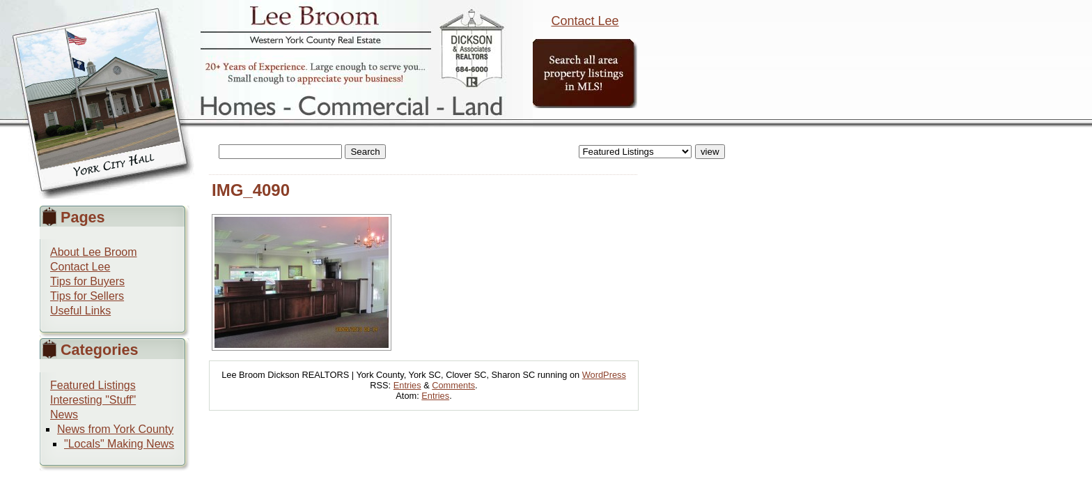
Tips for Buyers (87, 281)
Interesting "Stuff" (93, 400)
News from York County (115, 429)
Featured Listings (93, 385)
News (64, 414)
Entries (407, 385)
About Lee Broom (93, 252)
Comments (453, 385)
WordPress (604, 375)
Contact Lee (584, 21)
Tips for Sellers (87, 296)
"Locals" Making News (119, 444)
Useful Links (80, 311)
